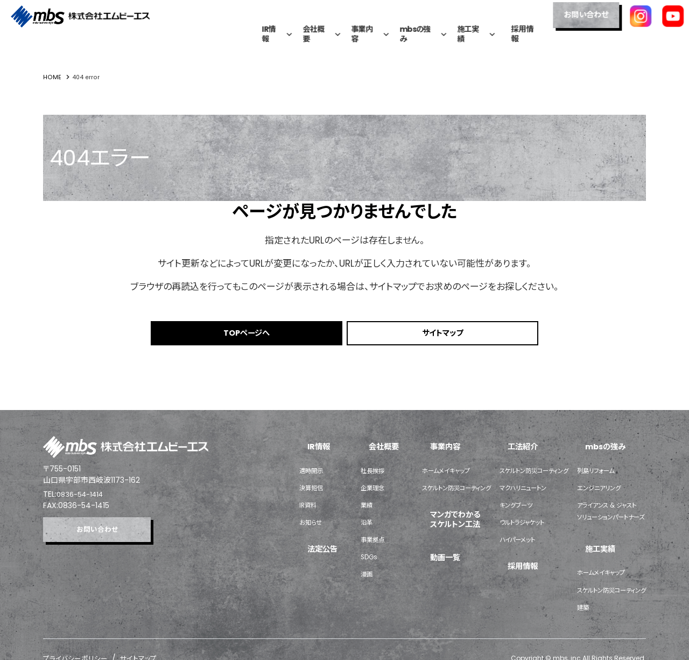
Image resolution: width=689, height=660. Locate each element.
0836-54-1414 (83, 496)
